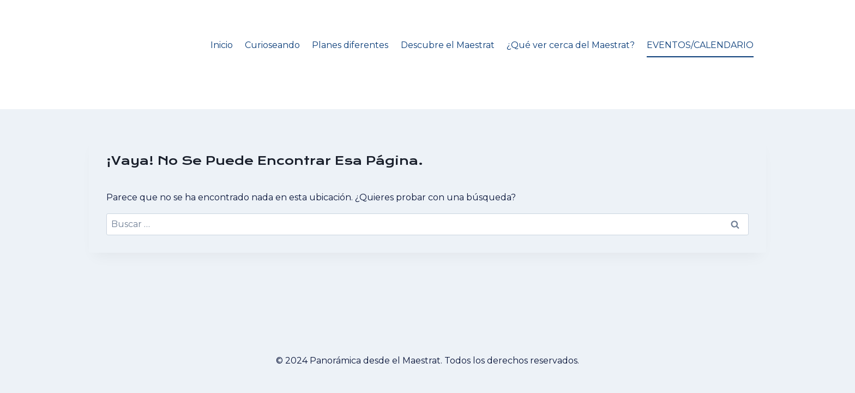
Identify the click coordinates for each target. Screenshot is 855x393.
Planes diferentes (350, 45)
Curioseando (272, 45)
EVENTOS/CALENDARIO (700, 45)
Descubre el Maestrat (448, 45)
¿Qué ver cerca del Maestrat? (571, 45)
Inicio (221, 45)
